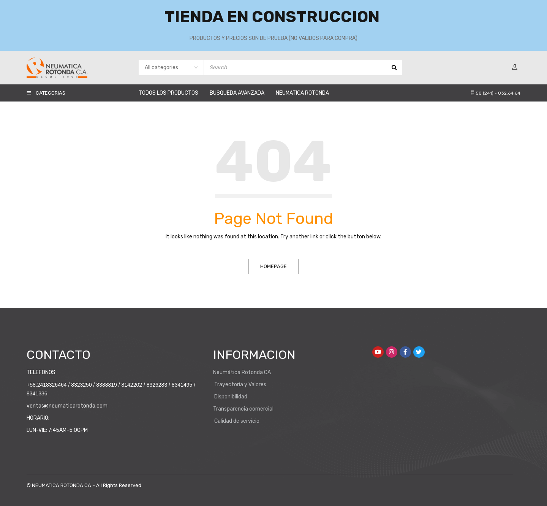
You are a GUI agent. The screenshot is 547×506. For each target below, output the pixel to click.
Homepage (273, 266)
